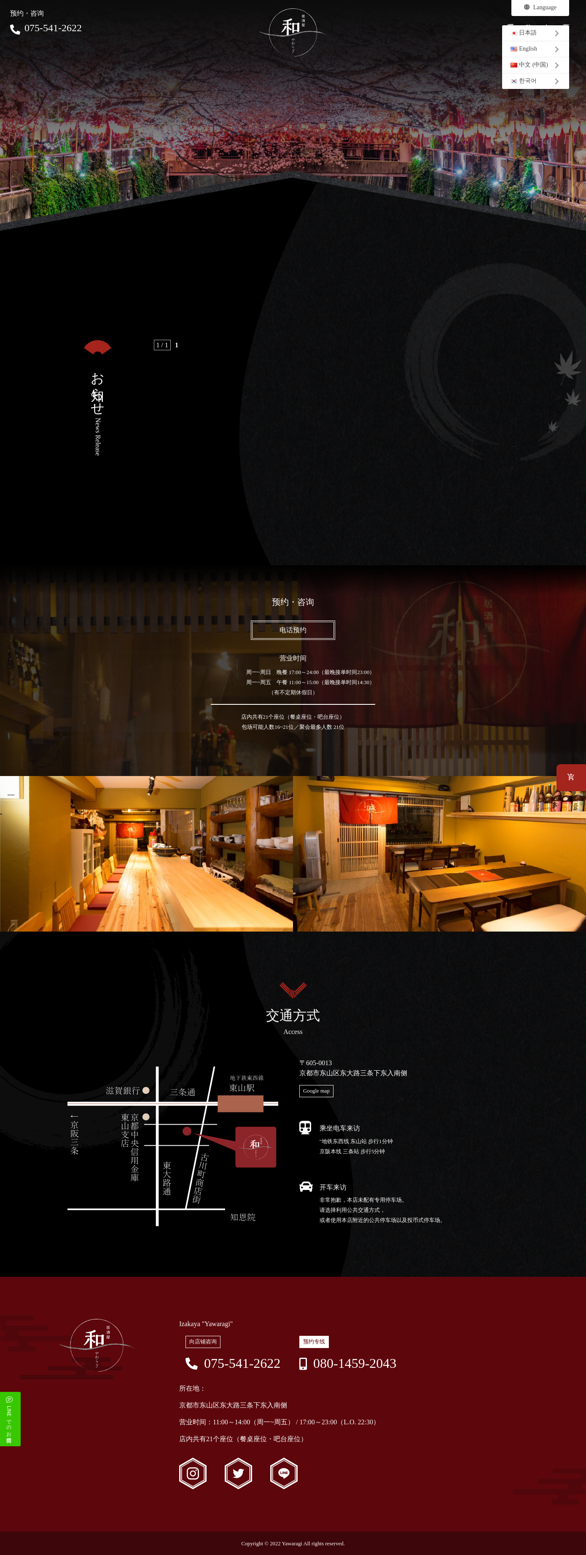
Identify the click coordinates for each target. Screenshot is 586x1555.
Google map (316, 1091)
